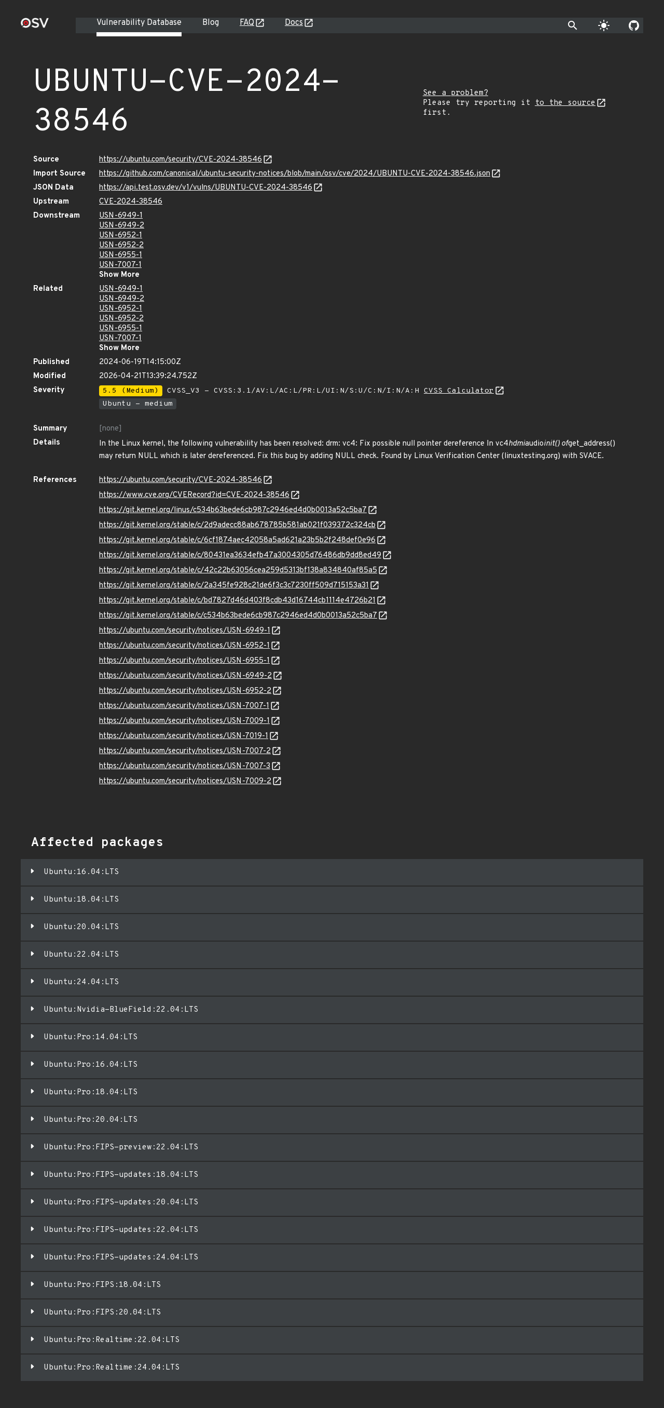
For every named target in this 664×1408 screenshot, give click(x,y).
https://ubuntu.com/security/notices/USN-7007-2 (185, 751)
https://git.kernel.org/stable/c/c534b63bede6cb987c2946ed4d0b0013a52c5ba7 (238, 616)
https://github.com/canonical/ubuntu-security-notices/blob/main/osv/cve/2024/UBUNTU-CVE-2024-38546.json (294, 174)
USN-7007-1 (120, 265)
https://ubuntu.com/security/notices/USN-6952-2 (185, 691)
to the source (565, 103)
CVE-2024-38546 (130, 202)
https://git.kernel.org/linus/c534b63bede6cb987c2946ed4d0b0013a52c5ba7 (233, 510)
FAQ (247, 23)
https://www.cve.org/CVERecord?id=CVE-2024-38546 (194, 495)
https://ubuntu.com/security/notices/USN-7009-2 (185, 781)
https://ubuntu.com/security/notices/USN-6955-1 (184, 661)
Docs (294, 23)
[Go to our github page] (634, 25)
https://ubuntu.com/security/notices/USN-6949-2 (185, 676)
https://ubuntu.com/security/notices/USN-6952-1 (184, 646)
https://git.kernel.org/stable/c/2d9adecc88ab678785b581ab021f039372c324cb (237, 525)
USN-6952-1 (120, 235)
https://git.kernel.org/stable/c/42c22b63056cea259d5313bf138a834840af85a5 (238, 570)
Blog (210, 23)
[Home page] (35, 26)
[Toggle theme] (603, 25)
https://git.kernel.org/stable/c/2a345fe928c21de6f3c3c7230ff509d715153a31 (234, 586)
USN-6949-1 (121, 216)
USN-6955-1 (120, 255)
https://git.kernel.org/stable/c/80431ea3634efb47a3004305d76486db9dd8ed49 (240, 555)
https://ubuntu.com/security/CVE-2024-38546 (180, 160)
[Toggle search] (572, 25)
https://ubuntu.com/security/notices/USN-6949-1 (184, 631)
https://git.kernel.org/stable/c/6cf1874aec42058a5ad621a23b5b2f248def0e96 (237, 540)
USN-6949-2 (121, 226)
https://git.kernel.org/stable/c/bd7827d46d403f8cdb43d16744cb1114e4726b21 (237, 601)
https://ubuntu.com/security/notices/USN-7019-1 (183, 736)
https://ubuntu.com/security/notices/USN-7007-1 (184, 706)
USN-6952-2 (121, 245)
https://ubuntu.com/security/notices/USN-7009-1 (184, 721)
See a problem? (455, 93)
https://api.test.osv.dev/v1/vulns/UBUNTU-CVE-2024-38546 (205, 188)
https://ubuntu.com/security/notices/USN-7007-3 (184, 766)
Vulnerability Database (139, 23)
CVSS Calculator (459, 390)
